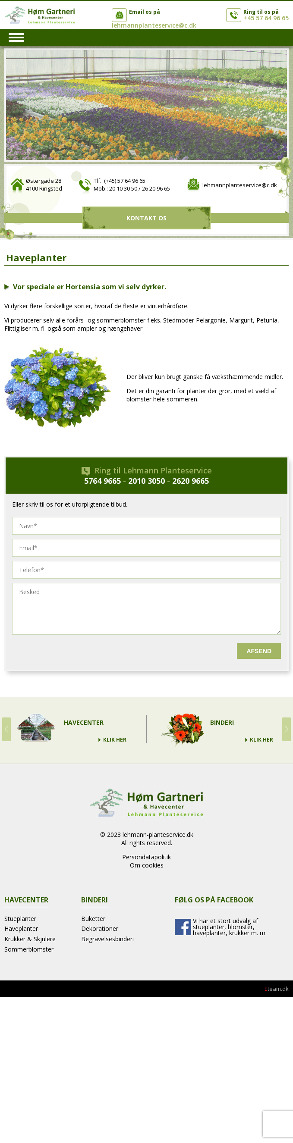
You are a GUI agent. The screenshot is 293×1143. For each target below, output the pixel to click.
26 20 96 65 (156, 188)
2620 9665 (190, 481)
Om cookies (147, 865)
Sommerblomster (29, 949)
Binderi (222, 722)
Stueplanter (20, 918)
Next (286, 729)
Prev (6, 729)
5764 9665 (102, 481)
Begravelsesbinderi (107, 939)
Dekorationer (99, 928)
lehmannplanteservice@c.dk (154, 25)
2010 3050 (146, 481)
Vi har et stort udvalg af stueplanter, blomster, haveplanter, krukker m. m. (230, 927)
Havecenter (84, 722)
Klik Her (114, 739)
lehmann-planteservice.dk (158, 834)
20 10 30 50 (123, 188)
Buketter (93, 918)
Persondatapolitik (146, 857)
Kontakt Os (146, 218)
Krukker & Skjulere (30, 939)
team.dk (277, 989)
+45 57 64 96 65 (266, 18)
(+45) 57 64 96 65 (124, 181)
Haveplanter (21, 928)
